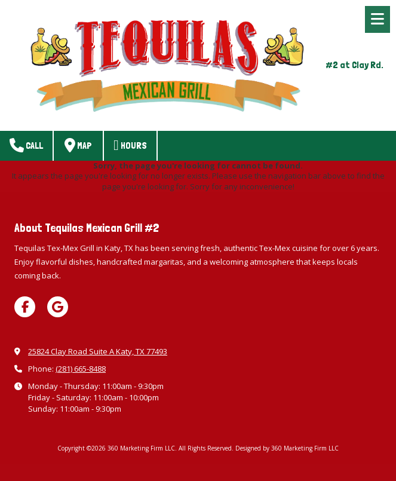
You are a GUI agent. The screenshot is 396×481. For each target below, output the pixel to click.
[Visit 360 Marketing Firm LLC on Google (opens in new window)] (57, 306)
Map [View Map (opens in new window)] (78, 145)
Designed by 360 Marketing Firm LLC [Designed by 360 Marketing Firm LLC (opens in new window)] (287, 448)
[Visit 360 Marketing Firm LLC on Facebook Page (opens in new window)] (24, 306)
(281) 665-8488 (81, 368)
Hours (130, 145)
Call (26, 145)
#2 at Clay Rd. (354, 65)
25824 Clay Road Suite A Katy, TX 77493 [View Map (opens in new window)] (97, 351)
